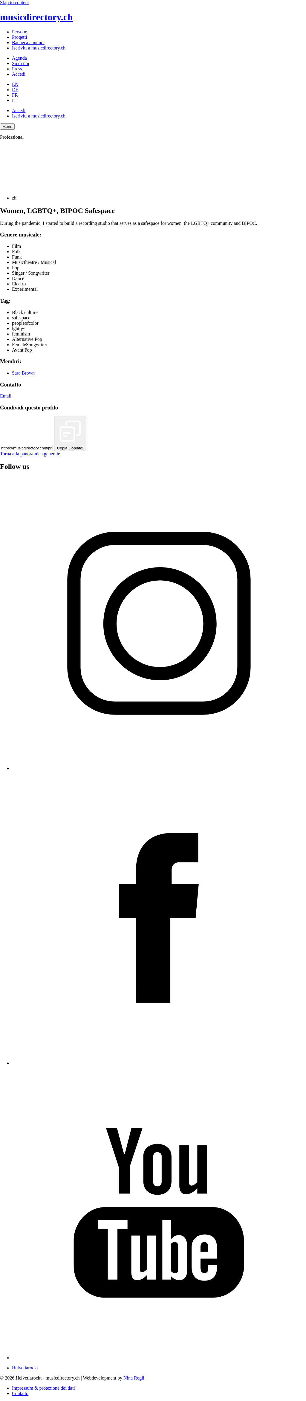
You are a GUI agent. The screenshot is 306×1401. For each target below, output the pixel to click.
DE (15, 89)
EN (15, 84)
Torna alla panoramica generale (30, 453)
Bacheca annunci (28, 42)
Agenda (19, 58)
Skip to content (14, 2)
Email (5, 395)
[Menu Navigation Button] (7, 126)
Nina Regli (133, 1377)
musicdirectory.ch (36, 17)
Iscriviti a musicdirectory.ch (38, 47)
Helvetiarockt (25, 1367)
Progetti (19, 37)
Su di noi (20, 63)
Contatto (20, 1393)
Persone (19, 31)
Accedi (18, 74)
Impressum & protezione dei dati (43, 1388)
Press (17, 68)
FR (15, 95)
